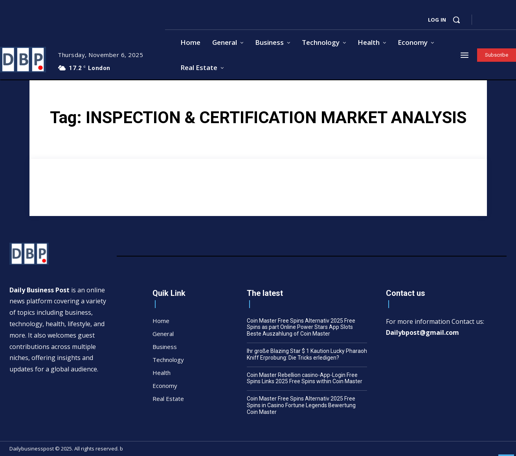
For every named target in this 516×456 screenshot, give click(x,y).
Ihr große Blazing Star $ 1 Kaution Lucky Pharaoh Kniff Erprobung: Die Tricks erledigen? (307, 354)
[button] (456, 19)
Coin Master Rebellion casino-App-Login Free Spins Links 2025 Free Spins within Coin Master (304, 378)
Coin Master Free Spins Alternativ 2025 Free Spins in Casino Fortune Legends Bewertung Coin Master (301, 405)
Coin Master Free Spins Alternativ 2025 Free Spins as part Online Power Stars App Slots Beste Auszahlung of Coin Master (301, 327)
